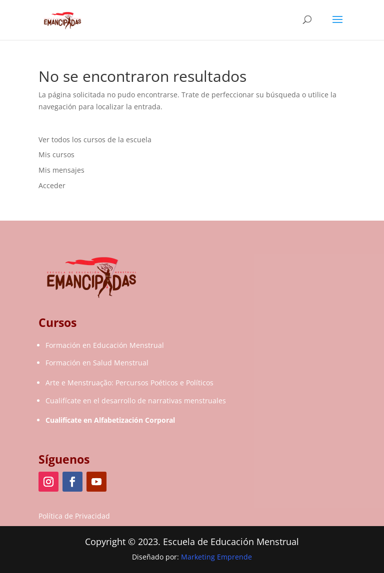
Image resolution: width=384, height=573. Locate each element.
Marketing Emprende (216, 557)
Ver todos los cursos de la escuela (95, 139)
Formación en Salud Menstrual (97, 362)
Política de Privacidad (74, 516)
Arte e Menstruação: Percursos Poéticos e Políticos (130, 382)
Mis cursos (56, 154)
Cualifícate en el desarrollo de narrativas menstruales (136, 400)
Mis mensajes (61, 170)
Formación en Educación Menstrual (105, 345)
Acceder (52, 185)
